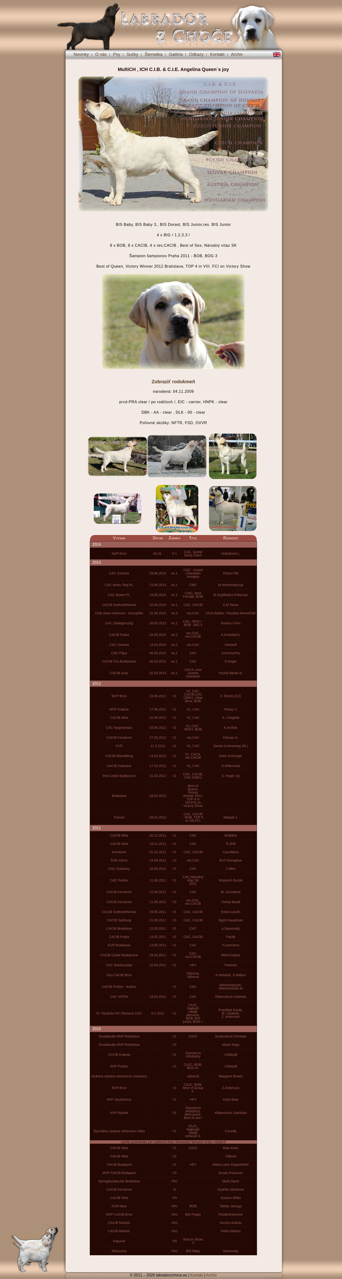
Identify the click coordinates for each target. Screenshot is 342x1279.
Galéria (176, 54)
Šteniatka (153, 54)
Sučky (132, 54)
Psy (116, 54)
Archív (211, 1275)
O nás (101, 54)
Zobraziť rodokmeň (173, 381)
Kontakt (217, 54)
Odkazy (196, 54)
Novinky (81, 54)
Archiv (237, 54)
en (276, 54)
